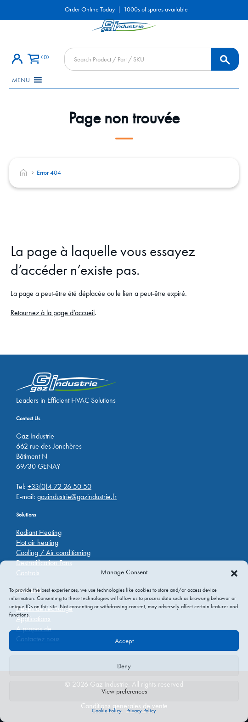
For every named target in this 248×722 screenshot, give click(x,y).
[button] (234, 572)
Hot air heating (37, 542)
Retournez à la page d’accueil (53, 312)
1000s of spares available (156, 9)
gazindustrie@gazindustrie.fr (77, 496)
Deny (124, 666)
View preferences (124, 691)
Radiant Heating (39, 532)
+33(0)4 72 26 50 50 (59, 486)
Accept (124, 640)
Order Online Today (90, 9)
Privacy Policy (141, 710)
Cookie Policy (107, 710)
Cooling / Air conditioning (53, 552)
